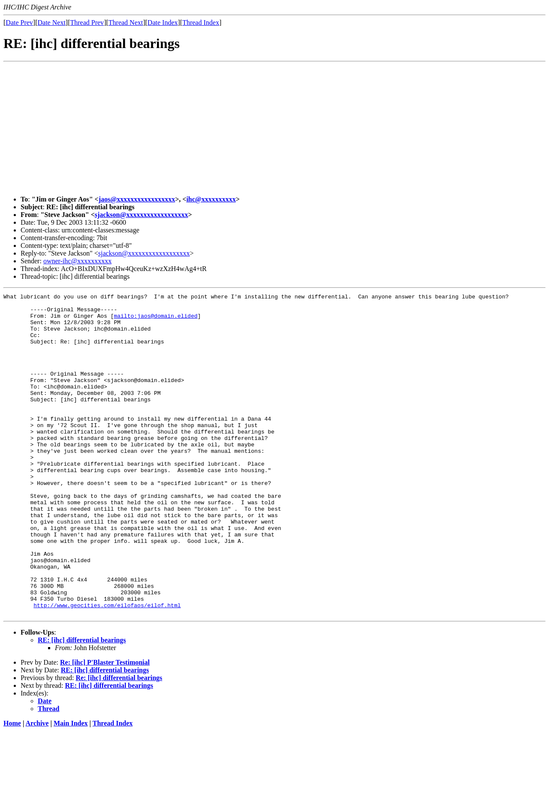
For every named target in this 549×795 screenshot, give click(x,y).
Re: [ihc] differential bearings (118, 742)
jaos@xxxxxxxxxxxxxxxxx (137, 199)
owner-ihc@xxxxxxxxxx (77, 261)
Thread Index (200, 22)
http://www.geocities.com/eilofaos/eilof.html (107, 668)
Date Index (163, 22)
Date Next (52, 22)
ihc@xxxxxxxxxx (210, 199)
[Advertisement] (274, 129)
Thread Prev (87, 22)
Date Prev (19, 22)
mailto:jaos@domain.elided (155, 321)
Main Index (71, 787)
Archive (37, 787)
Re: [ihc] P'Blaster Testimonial (105, 726)
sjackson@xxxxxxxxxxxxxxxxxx (141, 214)
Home (12, 787)
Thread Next (126, 22)
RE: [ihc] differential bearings (82, 704)
